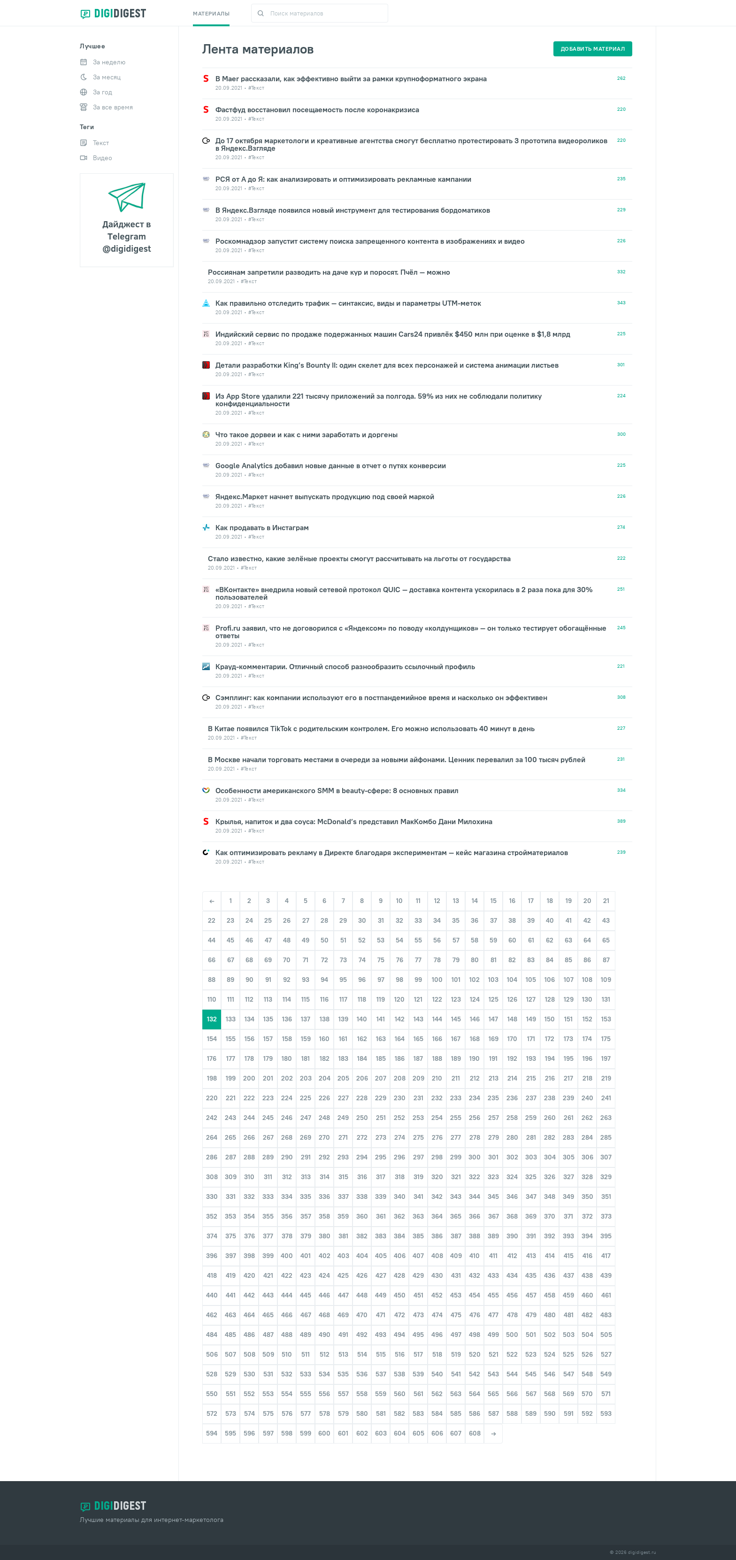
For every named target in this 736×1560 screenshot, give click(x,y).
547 (568, 1374)
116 (324, 999)
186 (400, 1058)
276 (437, 1137)
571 (606, 1394)
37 (493, 920)
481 (569, 1315)
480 (550, 1315)
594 (211, 1433)
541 (456, 1374)
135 (268, 1019)
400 (287, 1255)
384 (399, 1236)
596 (249, 1433)
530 (249, 1374)
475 (456, 1315)
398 (249, 1255)
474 (437, 1315)
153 (606, 1019)
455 (493, 1295)
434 (512, 1275)
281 (531, 1137)
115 (305, 999)
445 (305, 1295)
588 (512, 1413)
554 (286, 1394)
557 (343, 1394)
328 (587, 1177)
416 (587, 1255)
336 (324, 1196)
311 (268, 1177)
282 (549, 1137)
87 (606, 960)
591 (569, 1413)
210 (437, 1078)
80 (475, 960)
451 (418, 1295)
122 (437, 999)
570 (587, 1394)
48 (287, 940)
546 (549, 1374)
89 (230, 979)
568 (549, 1394)
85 (568, 960)
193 (531, 1058)
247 (305, 1117)
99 (418, 979)
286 (211, 1157)
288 (249, 1157)
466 (286, 1315)
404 (362, 1255)
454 (474, 1295)
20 (587, 900)
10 (399, 900)
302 (512, 1157)
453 (455, 1295)
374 (212, 1236)
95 (343, 979)
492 (362, 1334)
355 (268, 1216)
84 (549, 960)
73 (343, 960)
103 (493, 979)
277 (456, 1137)
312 (287, 1177)
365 (455, 1216)
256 (474, 1117)
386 (437, 1236)
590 (550, 1413)
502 (550, 1334)
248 (324, 1117)
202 (287, 1078)
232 (437, 1098)
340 (400, 1196)
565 (493, 1394)
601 (343, 1433)
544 (512, 1374)
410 (474, 1255)
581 (381, 1413)
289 (268, 1157)
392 (549, 1236)
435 (531, 1275)
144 (437, 1019)
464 (249, 1315)
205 (343, 1078)
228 (362, 1098)
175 (606, 1039)
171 (531, 1039)
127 (531, 999)
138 (325, 1019)
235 (493, 1098)
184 (362, 1058)
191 (493, 1058)
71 (305, 960)
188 (437, 1058)
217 (568, 1078)
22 (211, 920)
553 (268, 1394)
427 (381, 1275)
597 (268, 1433)
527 (606, 1354)
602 (362, 1433)
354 (249, 1216)
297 (418, 1157)
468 (324, 1315)
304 (550, 1157)
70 (287, 960)
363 (418, 1216)
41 (569, 920)
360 (362, 1216)
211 (456, 1078)
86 (587, 960)
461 (606, 1295)
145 (456, 1019)
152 (587, 1019)
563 (455, 1394)
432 (474, 1275)
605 (418, 1433)
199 (231, 1078)
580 (362, 1413)
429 (418, 1275)
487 (268, 1334)
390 (512, 1236)
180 (287, 1058)
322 (474, 1177)
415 (569, 1255)
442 (249, 1295)
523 (531, 1354)
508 (249, 1354)
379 (305, 1236)
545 (531, 1374)
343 (455, 1196)
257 (493, 1117)
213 (493, 1078)
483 (606, 1315)
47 (268, 940)
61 (531, 940)
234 (474, 1098)
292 (324, 1157)
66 (211, 960)
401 (305, 1255)
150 (549, 1019)
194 (550, 1058)
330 (212, 1196)
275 (418, 1137)
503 (569, 1334)
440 (212, 1295)
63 (568, 940)
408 (437, 1255)
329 (606, 1177)
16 (512, 900)
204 (324, 1078)
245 (268, 1117)
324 (512, 1177)
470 (362, 1315)
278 (474, 1137)
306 (587, 1157)
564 (474, 1394)
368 (512, 1216)
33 (418, 920)
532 (286, 1374)
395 (606, 1236)
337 (343, 1196)
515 (381, 1354)
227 (343, 1098)
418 (212, 1275)
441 (231, 1295)
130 (587, 999)
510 (287, 1354)
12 (437, 900)
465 (268, 1315)
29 (343, 920)
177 (230, 1058)
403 (343, 1255)
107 (569, 979)
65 (606, 940)
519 (456, 1354)
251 (381, 1117)
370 (549, 1216)
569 (568, 1394)
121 (418, 999)
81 (494, 960)
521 (493, 1354)
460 (587, 1295)
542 (474, 1374)
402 (324, 1255)
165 (418, 1039)
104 (512, 979)
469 (343, 1315)
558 (362, 1394)
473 (418, 1315)
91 (268, 979)
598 (286, 1433)
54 (399, 940)
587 (493, 1413)
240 (587, 1098)
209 (418, 1078)
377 (268, 1236)
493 (380, 1334)
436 (549, 1275)
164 (400, 1039)
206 (362, 1078)
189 (456, 1058)
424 (324, 1275)
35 (456, 920)
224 (286, 1098)
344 (474, 1196)
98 (399, 979)
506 (212, 1354)
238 (549, 1098)
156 (249, 1039)
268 (286, 1137)
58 (474, 940)
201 (268, 1078)
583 (418, 1413)
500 (512, 1334)
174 (587, 1039)
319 (418, 1177)
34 (437, 920)
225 (305, 1098)
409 (456, 1255)
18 (550, 900)
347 (531, 1196)
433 (493, 1275)
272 (362, 1137)
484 (211, 1334)
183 (343, 1058)
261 (569, 1117)
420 (249, 1275)
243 (230, 1117)
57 (456, 940)
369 (531, 1216)
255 (455, 1117)
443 (268, 1295)
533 (305, 1374)
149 (531, 1019)
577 (305, 1413)
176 (211, 1058)
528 (211, 1374)
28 (324, 920)
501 (531, 1334)
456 (512, 1295)
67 (230, 960)
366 (474, 1216)
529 (230, 1374)
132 (212, 1019)
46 (249, 940)
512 (325, 1354)
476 (474, 1315)
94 (324, 979)
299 (455, 1157)
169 (493, 1039)
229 (380, 1098)
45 (230, 940)
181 (305, 1058)
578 (324, 1413)
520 (475, 1354)
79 (456, 960)
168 (475, 1039)
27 (305, 920)
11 (418, 900)
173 (568, 1039)
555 (305, 1394)
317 (380, 1177)
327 (568, 1177)
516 (400, 1354)
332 (249, 1196)
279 (493, 1137)
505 (606, 1334)
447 (343, 1295)
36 (474, 920)
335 (305, 1196)
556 (324, 1394)
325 (531, 1177)
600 (324, 1433)
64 (587, 940)
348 (549, 1196)
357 (305, 1216)
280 (512, 1137)
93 (305, 979)
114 (287, 999)
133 (231, 1019)
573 (230, 1413)
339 (380, 1196)
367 (493, 1216)
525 (568, 1354)
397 (230, 1255)
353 (230, 1216)
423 (305, 1275)
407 (418, 1255)
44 (211, 940)
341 (418, 1196)
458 (549, 1295)
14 (475, 900)
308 (212, 1177)
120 (399, 999)
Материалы (211, 13)
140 (362, 1019)
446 (324, 1295)
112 (249, 999)
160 (324, 1039)
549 (606, 1374)
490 (324, 1334)
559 (380, 1394)
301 (493, 1157)
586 (474, 1413)
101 (456, 979)
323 (493, 1177)
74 (362, 960)
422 (286, 1275)
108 (587, 979)
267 (268, 1137)
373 (606, 1216)
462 (211, 1315)
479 (531, 1315)
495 (418, 1334)
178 (249, 1058)
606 (437, 1433)
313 (306, 1177)
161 (343, 1039)
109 (606, 979)
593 (606, 1413)
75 (380, 960)
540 (437, 1374)
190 (474, 1058)
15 (494, 900)
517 (418, 1354)
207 (380, 1078)
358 (324, 1216)
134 (249, 1019)
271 (343, 1137)
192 (512, 1058)
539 (418, 1374)
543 (493, 1374)
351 (606, 1196)
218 (587, 1078)
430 (437, 1275)
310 (249, 1177)
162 (362, 1039)
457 (531, 1295)
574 (249, 1413)
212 (475, 1078)
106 (549, 979)
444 (286, 1295)
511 (305, 1354)
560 (400, 1394)
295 (380, 1157)
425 (343, 1275)
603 (381, 1433)
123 (456, 999)
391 (531, 1236)
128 (550, 999)
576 (287, 1413)
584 (437, 1413)
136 (287, 1019)
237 (531, 1098)
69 (268, 960)
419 (231, 1275)
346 (512, 1196)
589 (531, 1413)
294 (362, 1157)
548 (587, 1374)
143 (418, 1019)
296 (399, 1157)
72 (324, 960)
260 (550, 1117)
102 (474, 979)
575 (268, 1413)
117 (343, 999)
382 (362, 1236)
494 (399, 1334)
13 (456, 900)
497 (456, 1334)
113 (268, 999)
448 (362, 1295)
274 (399, 1137)
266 (249, 1137)
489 (305, 1334)
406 (400, 1255)
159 (306, 1039)
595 (230, 1433)
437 (568, 1275)
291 (306, 1157)
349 (568, 1196)
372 (587, 1216)
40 (550, 920)
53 (380, 940)
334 (286, 1196)
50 (325, 940)
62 (549, 940)
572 (212, 1413)
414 (550, 1255)
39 (531, 920)
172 (549, 1039)
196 (587, 1058)
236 (512, 1098)
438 (587, 1275)
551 (231, 1394)
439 (606, 1275)
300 (474, 1157)
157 (268, 1039)
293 (343, 1157)
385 (418, 1236)
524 (549, 1354)
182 (325, 1058)
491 (343, 1334)
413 (531, 1255)
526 (587, 1354)
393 (568, 1236)
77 (418, 960)
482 (587, 1315)
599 (305, 1433)
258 (512, 1117)
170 (512, 1039)
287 (230, 1157)
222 (249, 1098)
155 (231, 1039)
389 (493, 1236)
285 (606, 1137)
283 (568, 1137)
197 (606, 1058)
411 (493, 1255)
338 (362, 1196)
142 (400, 1019)
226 (324, 1098)
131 (606, 999)
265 (230, 1137)
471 (380, 1315)
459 (568, 1295)
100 (437, 979)
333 (268, 1196)
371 (568, 1216)
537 (381, 1374)
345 (493, 1196)
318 (400, 1177)
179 (268, 1058)
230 (400, 1098)
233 (455, 1098)
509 (268, 1354)
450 (400, 1295)
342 (437, 1196)
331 (231, 1196)
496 (437, 1334)
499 (493, 1334)
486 (249, 1334)
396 (211, 1255)
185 (381, 1058)
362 (399, 1216)
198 (212, 1078)
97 (380, 979)
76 (399, 960)
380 (324, 1236)
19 (569, 900)
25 (268, 920)
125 (493, 999)
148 (512, 1019)
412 (512, 1255)
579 (343, 1413)
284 (587, 1137)
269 (305, 1137)
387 (456, 1236)
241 (606, 1098)
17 (531, 900)
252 (399, 1117)
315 (343, 1177)
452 (437, 1295)
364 (437, 1216)
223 (268, 1098)
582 (399, 1413)
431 (456, 1275)
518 (437, 1354)
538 (399, 1374)
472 (399, 1315)
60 (512, 940)
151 (568, 1019)
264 (211, 1137)
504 (587, 1334)
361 (381, 1216)
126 (512, 999)
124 (475, 999)
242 (211, 1117)
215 (531, 1078)
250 (362, 1117)
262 (587, 1117)
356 (286, 1216)
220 (212, 1098)
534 (324, 1374)
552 (249, 1394)
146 (475, 1019)
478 (512, 1315)
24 (249, 920)
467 (305, 1315)
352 (211, 1216)
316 (362, 1177)
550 (212, 1394)
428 (399, 1275)
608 (475, 1433)
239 (568, 1098)
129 (569, 999)
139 (343, 1019)
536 (362, 1374)
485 (230, 1334)
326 (549, 1177)
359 (343, 1216)
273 (381, 1137)
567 (531, 1394)
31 (381, 920)
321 (456, 1177)
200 (249, 1078)
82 (512, 960)
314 (325, 1177)
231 (418, 1098)
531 (268, 1374)
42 (587, 920)
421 (268, 1275)
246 (286, 1117)
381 (343, 1236)
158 (287, 1039)
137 (305, 1019)
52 (362, 940)
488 (286, 1334)
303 (531, 1157)
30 (362, 920)
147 (493, 1019)
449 (380, 1295)
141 (380, 1019)
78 (437, 960)
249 (343, 1117)
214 (512, 1078)
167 (455, 1039)
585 (455, 1413)
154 (212, 1039)
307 (606, 1157)
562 (437, 1394)
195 (569, 1058)
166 (437, 1039)
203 (306, 1078)
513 (343, 1354)
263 (606, 1117)
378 (287, 1236)
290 (287, 1157)
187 (418, 1058)
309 (231, 1177)
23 (230, 920)
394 (587, 1236)
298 (437, 1157)
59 (493, 940)
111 (230, 999)
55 (418, 940)
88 (211, 979)
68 (249, 960)
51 (343, 940)
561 (418, 1394)
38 (512, 920)
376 (249, 1236)
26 (287, 920)
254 (437, 1117)
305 (569, 1157)
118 (362, 999)
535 (343, 1374)
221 (231, 1098)
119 (380, 999)
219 (606, 1078)
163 (381, 1039)
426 (362, 1275)
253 (418, 1117)
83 (531, 960)
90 (249, 979)
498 (474, 1334)
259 (531, 1117)
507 (230, 1354)
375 (230, 1236)
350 (587, 1196)
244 (249, 1117)
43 (606, 920)
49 (305, 940)
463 (230, 1315)
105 (531, 979)
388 (474, 1236)
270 (324, 1137)
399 (268, 1255)
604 (400, 1433)
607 (455, 1433)
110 (211, 999)
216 (550, 1078)
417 (606, 1255)
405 (381, 1255)
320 (437, 1177)
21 (606, 900)
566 (512, 1394)
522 (512, 1354)
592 (587, 1413)
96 (362, 979)
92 (287, 979)
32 (399, 920)
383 (380, 1236)
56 (437, 940)
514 (362, 1354)
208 (400, 1078)
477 (493, 1315)
